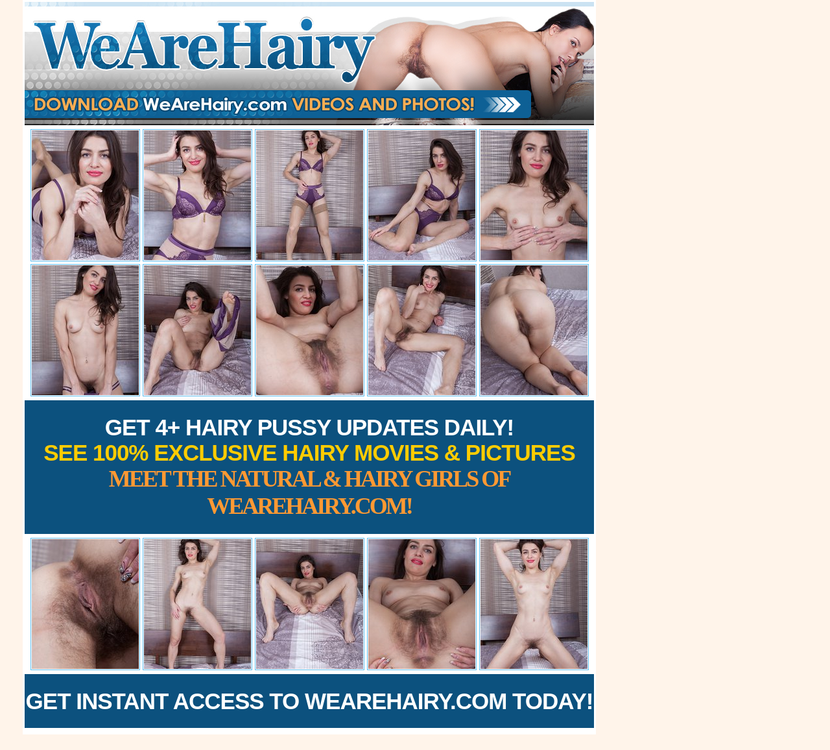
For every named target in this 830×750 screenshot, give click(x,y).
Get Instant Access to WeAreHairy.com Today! (309, 701)
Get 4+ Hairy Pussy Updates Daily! (309, 467)
